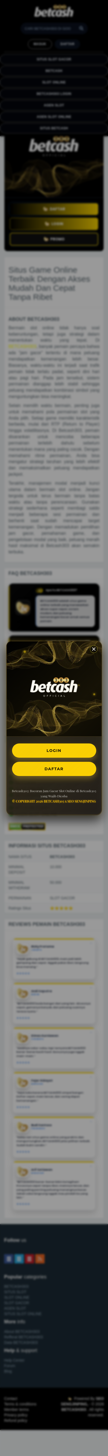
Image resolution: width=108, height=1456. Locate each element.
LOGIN (53, 750)
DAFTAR (54, 768)
